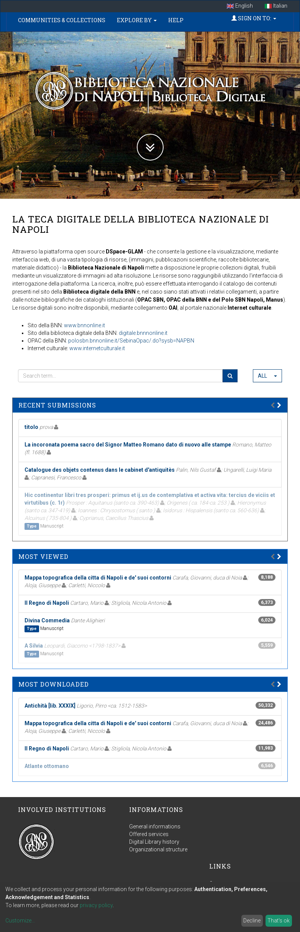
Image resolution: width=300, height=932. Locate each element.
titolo (31, 427)
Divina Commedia (47, 620)
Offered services (149, 834)
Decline (252, 920)
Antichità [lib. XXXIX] (50, 706)
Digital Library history (154, 842)
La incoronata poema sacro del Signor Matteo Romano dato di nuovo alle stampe (128, 445)
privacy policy (96, 905)
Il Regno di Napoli (47, 603)
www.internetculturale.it (97, 348)
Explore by (137, 20)
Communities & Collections (61, 20)
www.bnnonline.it (84, 325)
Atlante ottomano (47, 766)
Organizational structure (158, 849)
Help (176, 20)
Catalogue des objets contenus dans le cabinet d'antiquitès (100, 470)
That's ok (278, 920)
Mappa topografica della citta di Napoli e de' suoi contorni (98, 578)
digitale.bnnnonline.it (143, 333)
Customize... (20, 920)
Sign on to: (253, 18)
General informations (154, 826)
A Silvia (34, 646)
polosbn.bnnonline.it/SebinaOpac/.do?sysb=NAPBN (131, 341)
